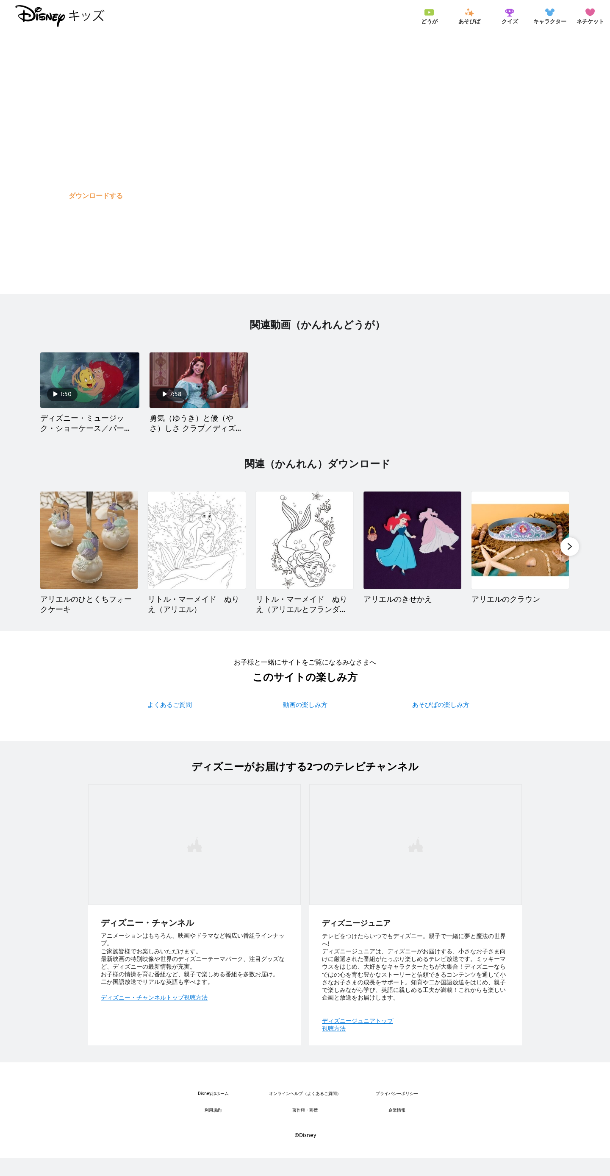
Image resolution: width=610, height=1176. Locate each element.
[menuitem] (429, 16)
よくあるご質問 (169, 723)
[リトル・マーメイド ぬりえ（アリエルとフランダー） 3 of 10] (304, 558)
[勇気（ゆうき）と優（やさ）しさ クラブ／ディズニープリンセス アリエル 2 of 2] (199, 389)
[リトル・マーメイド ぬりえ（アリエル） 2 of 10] (196, 558)
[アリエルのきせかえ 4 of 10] (412, 558)
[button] (96, 195)
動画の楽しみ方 (305, 723)
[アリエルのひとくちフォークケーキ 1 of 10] (89, 558)
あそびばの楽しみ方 (440, 723)
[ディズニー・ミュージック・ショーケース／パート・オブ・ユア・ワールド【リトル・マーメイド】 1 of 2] (89, 389)
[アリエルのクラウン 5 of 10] (520, 558)
